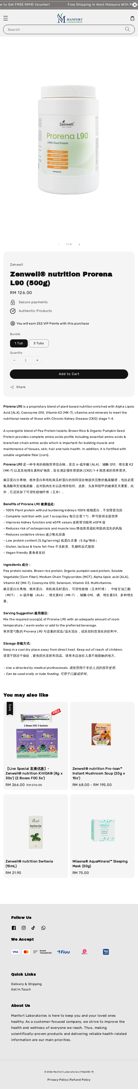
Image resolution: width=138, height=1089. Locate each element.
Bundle (15, 334)
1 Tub (19, 343)
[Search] (127, 29)
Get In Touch (21, 989)
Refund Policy (80, 1079)
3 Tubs (39, 343)
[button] (6, 18)
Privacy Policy (57, 1079)
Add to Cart (69, 374)
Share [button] (18, 387)
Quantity (16, 352)
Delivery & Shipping (26, 984)
